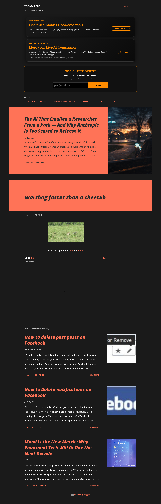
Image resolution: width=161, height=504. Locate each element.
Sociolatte (32, 6)
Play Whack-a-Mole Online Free (65, 101)
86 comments (37, 427)
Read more (94, 375)
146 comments (38, 375)
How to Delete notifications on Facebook (58, 392)
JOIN (98, 85)
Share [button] (26, 162)
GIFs (32, 258)
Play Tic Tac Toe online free (35, 101)
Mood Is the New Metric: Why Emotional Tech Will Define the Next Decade (58, 448)
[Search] (126, 6)
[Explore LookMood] (80, 27)
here (70, 250)
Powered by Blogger (80, 495)
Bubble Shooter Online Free (94, 101)
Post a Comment (38, 162)
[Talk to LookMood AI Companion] (80, 50)
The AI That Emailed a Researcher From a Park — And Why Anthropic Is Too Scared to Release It (61, 125)
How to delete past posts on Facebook (55, 340)
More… (114, 101)
